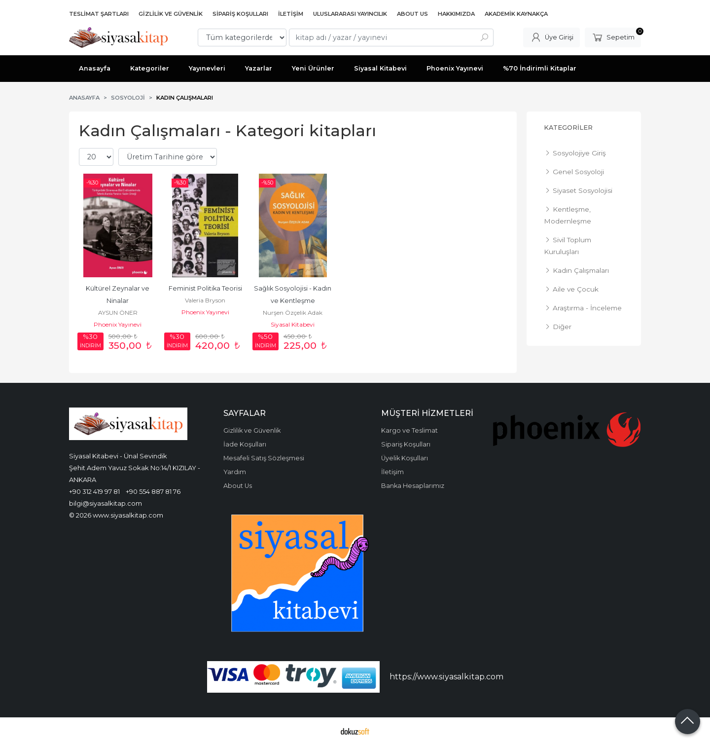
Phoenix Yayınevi (118, 324)
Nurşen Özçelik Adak (292, 312)
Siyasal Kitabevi (293, 324)
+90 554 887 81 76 (153, 491)
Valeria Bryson (205, 300)
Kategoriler (568, 127)
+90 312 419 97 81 (94, 491)
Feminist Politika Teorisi (205, 288)
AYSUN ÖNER (118, 312)
